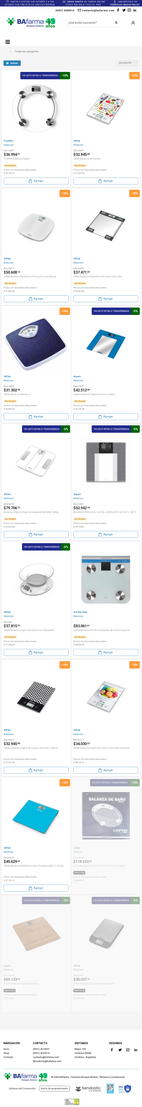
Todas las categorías (27, 51)
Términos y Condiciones (112, 1077)
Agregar (35, 181)
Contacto (8, 1057)
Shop (6, 1053)
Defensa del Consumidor (22, 1088)
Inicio (6, 1049)
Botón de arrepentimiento (54, 1088)
